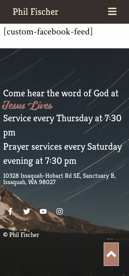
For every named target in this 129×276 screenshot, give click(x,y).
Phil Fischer (35, 12)
